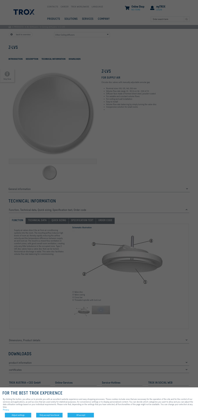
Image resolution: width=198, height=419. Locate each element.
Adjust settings (18, 415)
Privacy (6, 409)
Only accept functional (49, 415)
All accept (80, 415)
